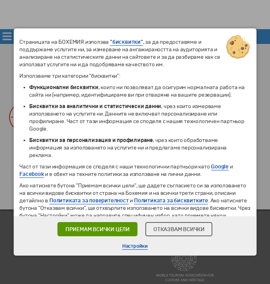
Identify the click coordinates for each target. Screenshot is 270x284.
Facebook (31, 174)
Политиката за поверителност (89, 200)
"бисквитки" (126, 42)
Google (220, 166)
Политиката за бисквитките (171, 200)
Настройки (135, 246)
